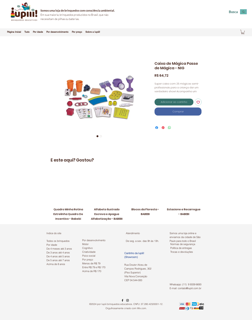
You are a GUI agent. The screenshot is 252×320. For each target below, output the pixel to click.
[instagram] (127, 300)
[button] (27, 31)
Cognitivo (87, 248)
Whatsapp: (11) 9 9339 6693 (185, 284)
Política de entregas (181, 248)
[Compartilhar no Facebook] (157, 128)
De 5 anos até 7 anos (58, 260)
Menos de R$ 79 (91, 263)
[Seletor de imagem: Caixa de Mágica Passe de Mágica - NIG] (97, 136)
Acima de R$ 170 (91, 271)
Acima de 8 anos (55, 264)
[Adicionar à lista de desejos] (198, 102)
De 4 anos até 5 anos (58, 256)
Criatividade (88, 251)
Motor (85, 244)
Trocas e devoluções (181, 251)
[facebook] (122, 300)
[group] (126, 195)
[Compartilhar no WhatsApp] (169, 128)
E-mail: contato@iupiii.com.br (185, 288)
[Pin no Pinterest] (163, 128)
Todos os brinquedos (58, 241)
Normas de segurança (182, 244)
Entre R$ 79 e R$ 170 (93, 267)
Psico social (88, 255)
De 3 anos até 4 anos (58, 252)
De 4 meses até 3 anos (59, 248)
